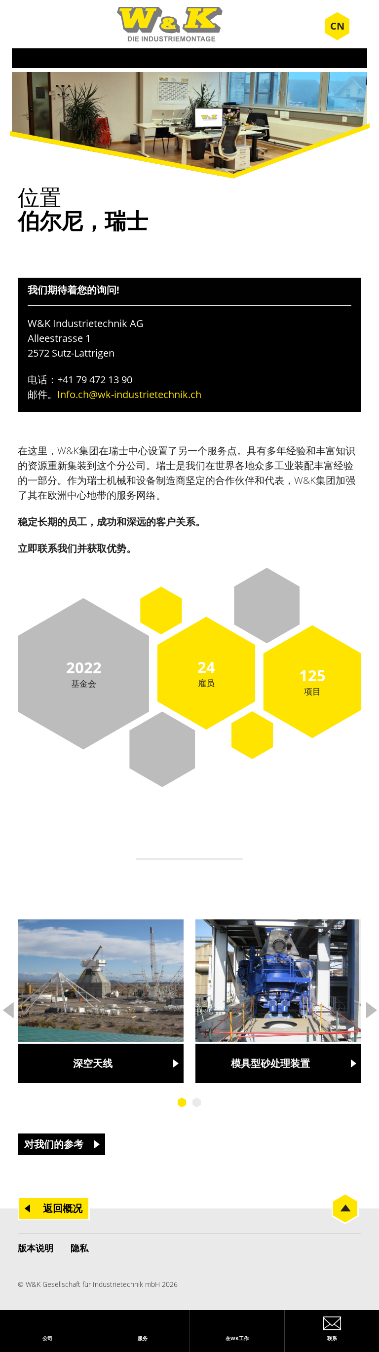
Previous (8, 1007)
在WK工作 (237, 1338)
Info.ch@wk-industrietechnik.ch (129, 394)
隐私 (79, 1248)
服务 (143, 1338)
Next (371, 1007)
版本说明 (35, 1248)
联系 (332, 1338)
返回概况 (62, 1208)
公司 (47, 1338)
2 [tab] (197, 1102)
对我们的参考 (53, 1144)
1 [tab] (182, 1102)
